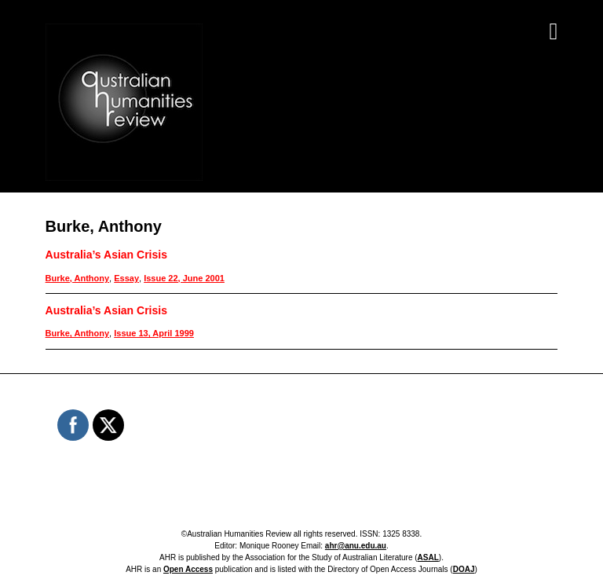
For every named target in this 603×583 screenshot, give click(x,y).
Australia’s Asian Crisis (106, 254)
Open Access (188, 569)
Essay (126, 278)
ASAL (428, 557)
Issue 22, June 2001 (184, 278)
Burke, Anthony (78, 278)
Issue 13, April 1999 (154, 333)
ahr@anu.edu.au (355, 545)
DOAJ (464, 569)
